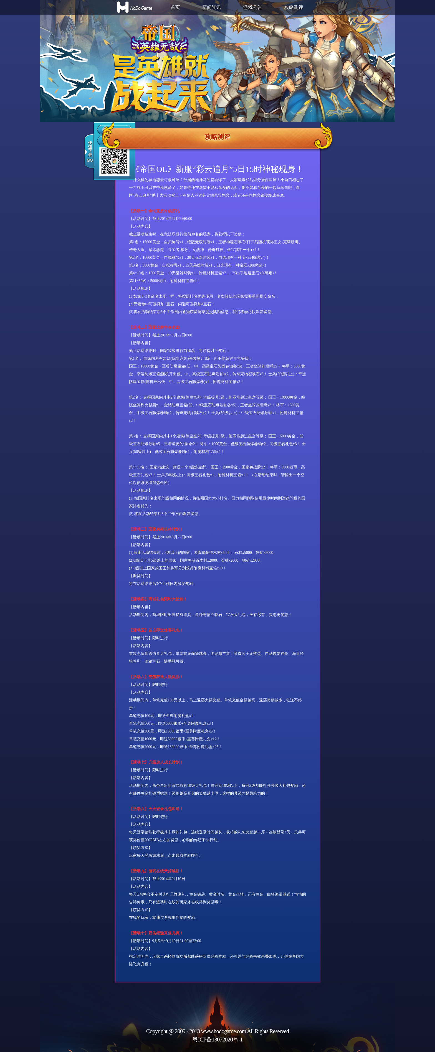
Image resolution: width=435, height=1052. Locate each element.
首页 (175, 7)
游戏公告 (252, 7)
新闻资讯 (211, 7)
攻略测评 (293, 7)
